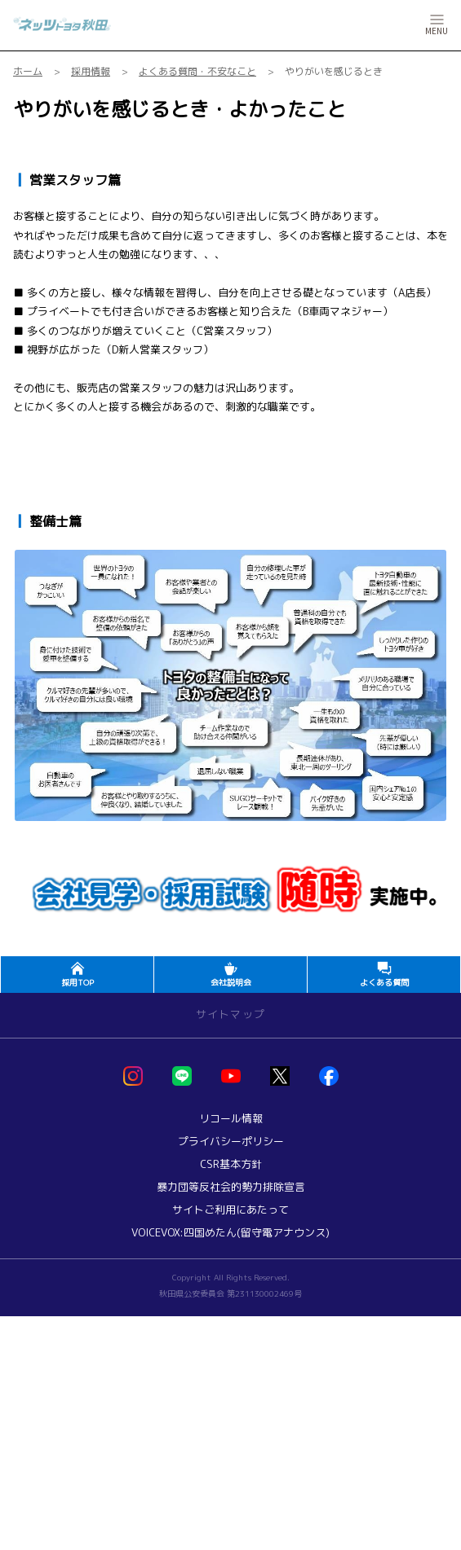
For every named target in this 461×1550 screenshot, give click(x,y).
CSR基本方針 (231, 1164)
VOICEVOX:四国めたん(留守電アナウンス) (230, 1232)
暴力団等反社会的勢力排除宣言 (231, 1187)
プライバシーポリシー (231, 1141)
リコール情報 (231, 1118)
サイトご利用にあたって (230, 1210)
